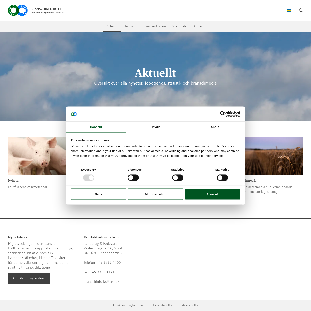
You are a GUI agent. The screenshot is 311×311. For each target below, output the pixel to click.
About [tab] (215, 127)
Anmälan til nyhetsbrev (29, 278)
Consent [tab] (96, 127)
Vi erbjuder (180, 26)
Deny (98, 194)
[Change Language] (289, 10)
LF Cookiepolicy (162, 305)
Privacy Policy (189, 305)
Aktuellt (112, 26)
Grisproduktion (155, 26)
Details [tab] (155, 127)
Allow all (212, 194)
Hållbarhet (131, 26)
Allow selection (155, 194)
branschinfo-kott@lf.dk (101, 281)
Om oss (199, 26)
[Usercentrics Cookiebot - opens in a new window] (223, 114)
